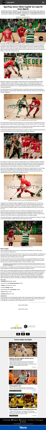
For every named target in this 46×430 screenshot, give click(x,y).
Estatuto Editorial (30, 423)
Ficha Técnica (24, 423)
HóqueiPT (19, 423)
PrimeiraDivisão (26, 17)
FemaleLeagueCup (14, 415)
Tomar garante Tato (15, 386)
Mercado (11, 390)
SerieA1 (11, 367)
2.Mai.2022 (18, 17)
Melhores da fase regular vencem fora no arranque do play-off (21, 359)
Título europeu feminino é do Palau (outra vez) (23, 409)
